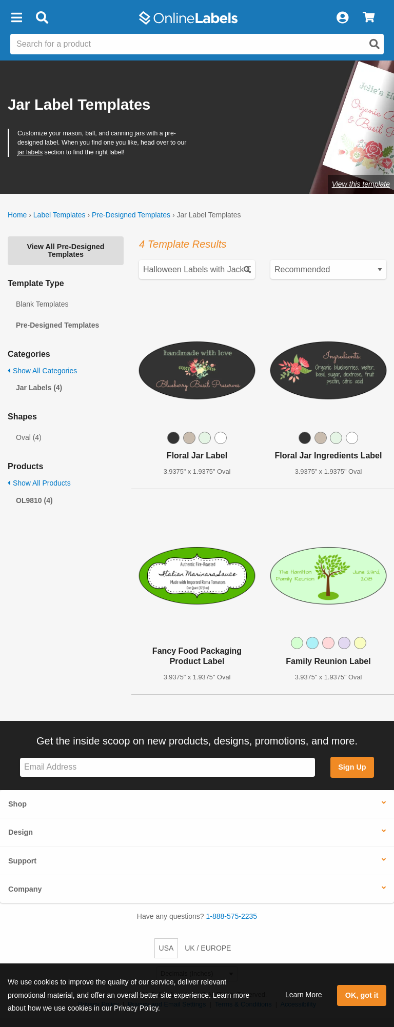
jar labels (30, 152)
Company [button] (25, 889)
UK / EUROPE (208, 948)
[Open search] (374, 44)
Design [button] (20, 832)
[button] (16, 18)
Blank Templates (42, 304)
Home (17, 215)
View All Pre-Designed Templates (65, 250)
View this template (361, 184)
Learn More (303, 995)
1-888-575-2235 (232, 916)
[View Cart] (368, 18)
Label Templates (59, 215)
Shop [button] (17, 804)
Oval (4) (29, 437)
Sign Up (352, 767)
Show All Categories (42, 371)
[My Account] (342, 18)
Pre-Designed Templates (131, 215)
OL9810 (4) (34, 500)
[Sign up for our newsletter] (167, 767)
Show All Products (39, 483)
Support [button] (22, 861)
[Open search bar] (42, 18)
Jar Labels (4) (39, 388)
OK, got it (362, 995)
